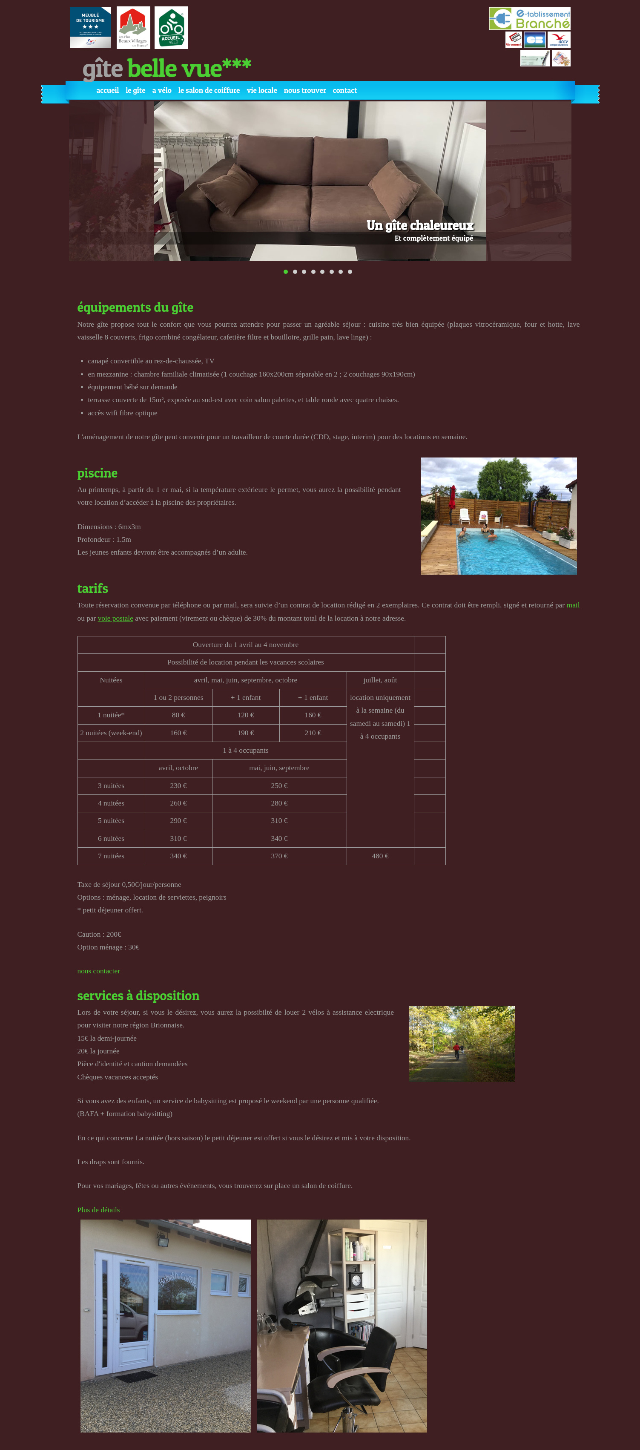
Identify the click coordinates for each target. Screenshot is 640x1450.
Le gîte (135, 90)
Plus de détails (98, 1210)
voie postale (115, 618)
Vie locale (262, 90)
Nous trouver (305, 90)
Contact (345, 90)
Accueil (108, 90)
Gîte (167, 67)
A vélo (162, 90)
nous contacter (99, 971)
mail (573, 605)
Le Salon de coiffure (209, 90)
